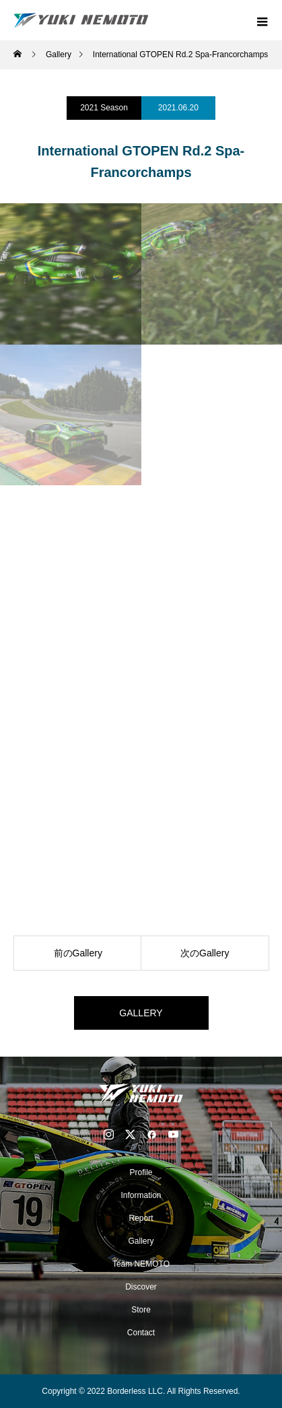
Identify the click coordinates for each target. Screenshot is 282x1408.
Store (141, 1309)
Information (140, 1195)
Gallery (140, 1241)
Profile (140, 1172)
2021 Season (104, 107)
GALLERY (140, 1013)
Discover (141, 1287)
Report (141, 1218)
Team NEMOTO (141, 1264)
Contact (141, 1332)
